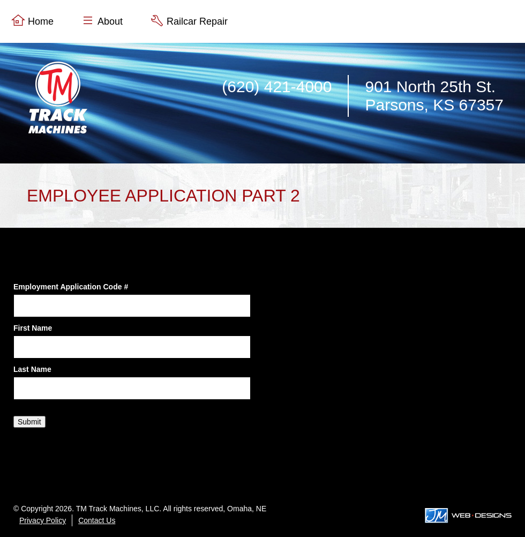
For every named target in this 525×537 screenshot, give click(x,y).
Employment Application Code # (70, 286)
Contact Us (96, 520)
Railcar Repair (197, 21)
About (110, 21)
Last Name (32, 369)
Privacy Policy (42, 520)
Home (41, 21)
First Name (32, 328)
